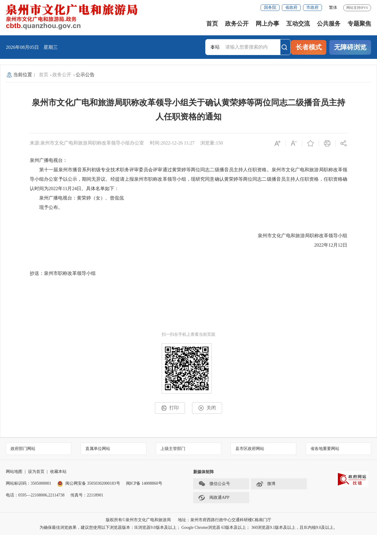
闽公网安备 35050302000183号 (88, 483)
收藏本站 (58, 471)
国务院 (270, 7)
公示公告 (85, 74)
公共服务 (328, 23)
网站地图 (14, 471)
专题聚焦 (359, 23)
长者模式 (309, 47)
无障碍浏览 (350, 47)
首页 (212, 23)
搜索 (286, 47)
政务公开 (237, 23)
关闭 (207, 408)
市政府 (312, 7)
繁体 (333, 7)
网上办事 (267, 23)
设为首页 (36, 471)
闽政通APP (213, 497)
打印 (170, 408)
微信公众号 (214, 483)
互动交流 (298, 23)
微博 (265, 483)
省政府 (291, 7)
